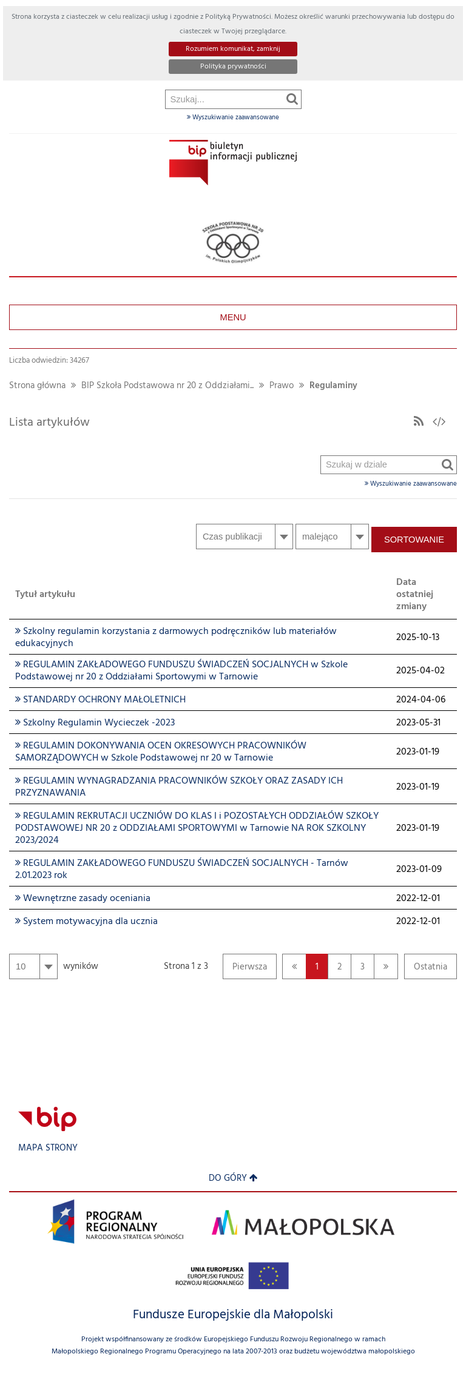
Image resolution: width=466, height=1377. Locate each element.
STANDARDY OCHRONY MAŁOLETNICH (100, 700)
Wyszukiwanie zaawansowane (233, 117)
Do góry (233, 1179)
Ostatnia (425, 969)
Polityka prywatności (233, 67)
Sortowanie (414, 539)
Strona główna (37, 386)
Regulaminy (333, 386)
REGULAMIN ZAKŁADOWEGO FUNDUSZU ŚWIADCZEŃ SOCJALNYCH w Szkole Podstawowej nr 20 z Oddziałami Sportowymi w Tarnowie (181, 671)
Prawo (281, 386)
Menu (233, 317)
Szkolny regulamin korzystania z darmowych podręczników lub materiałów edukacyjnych (176, 638)
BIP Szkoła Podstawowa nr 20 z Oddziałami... (167, 386)
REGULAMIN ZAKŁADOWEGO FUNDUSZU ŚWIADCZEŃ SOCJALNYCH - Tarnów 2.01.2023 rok (181, 869)
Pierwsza (245, 969)
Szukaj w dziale (321, 153)
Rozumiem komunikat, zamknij (233, 49)
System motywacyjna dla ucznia (86, 922)
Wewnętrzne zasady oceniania (82, 898)
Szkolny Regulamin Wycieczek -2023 (95, 723)
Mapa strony (48, 1148)
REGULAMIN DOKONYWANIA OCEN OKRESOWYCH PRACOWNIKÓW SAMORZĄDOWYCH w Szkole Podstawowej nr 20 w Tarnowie (160, 752)
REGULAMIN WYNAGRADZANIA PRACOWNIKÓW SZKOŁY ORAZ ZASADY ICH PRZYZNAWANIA (179, 787)
